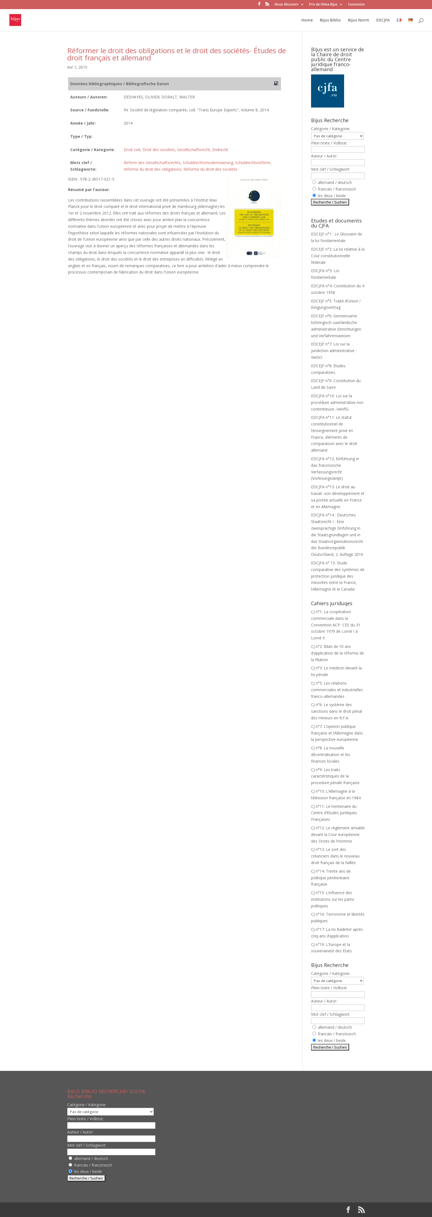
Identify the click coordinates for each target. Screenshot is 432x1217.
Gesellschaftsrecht (193, 149)
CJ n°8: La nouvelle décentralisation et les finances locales (330, 754)
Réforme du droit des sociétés (210, 169)
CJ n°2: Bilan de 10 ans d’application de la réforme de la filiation (337, 653)
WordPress (158, 1209)
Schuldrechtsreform (252, 162)
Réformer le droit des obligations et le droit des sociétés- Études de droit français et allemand (176, 54)
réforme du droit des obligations (152, 169)
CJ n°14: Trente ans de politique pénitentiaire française (331, 877)
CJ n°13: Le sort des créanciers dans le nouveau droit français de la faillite (335, 856)
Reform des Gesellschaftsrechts (152, 162)
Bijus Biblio (330, 20)
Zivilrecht (220, 149)
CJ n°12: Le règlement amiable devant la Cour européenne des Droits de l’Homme (338, 834)
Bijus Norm (358, 20)
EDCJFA (383, 20)
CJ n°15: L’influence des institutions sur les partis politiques (332, 899)
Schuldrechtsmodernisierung (208, 162)
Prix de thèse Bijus (323, 5)
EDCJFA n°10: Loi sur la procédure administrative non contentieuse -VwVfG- (337, 402)
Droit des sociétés (158, 149)
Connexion (356, 5)
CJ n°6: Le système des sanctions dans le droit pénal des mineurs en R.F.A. (336, 711)
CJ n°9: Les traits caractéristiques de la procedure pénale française (335, 776)
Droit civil (132, 149)
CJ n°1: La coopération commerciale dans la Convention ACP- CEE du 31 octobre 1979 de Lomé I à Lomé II (335, 624)
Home (307, 20)
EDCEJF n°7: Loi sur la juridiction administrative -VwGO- (334, 350)
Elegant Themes (102, 1209)
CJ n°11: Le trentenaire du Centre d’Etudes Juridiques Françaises (334, 813)
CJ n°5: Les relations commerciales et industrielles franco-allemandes (337, 689)
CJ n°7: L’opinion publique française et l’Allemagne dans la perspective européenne (337, 733)
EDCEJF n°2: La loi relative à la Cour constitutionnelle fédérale (337, 255)
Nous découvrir (287, 5)
